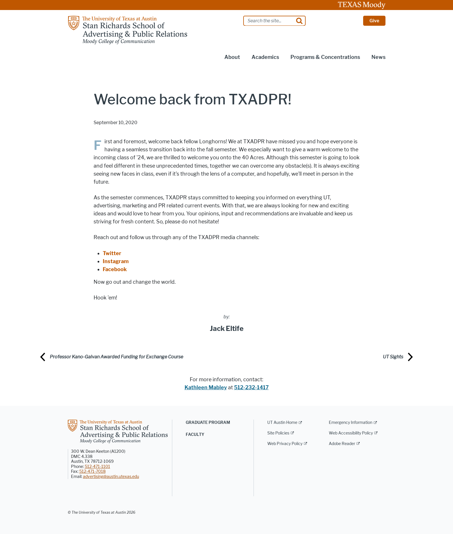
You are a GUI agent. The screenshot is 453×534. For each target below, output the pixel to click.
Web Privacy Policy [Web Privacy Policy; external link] (284, 443)
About (232, 57)
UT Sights (393, 357)
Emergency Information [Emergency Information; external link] (350, 422)
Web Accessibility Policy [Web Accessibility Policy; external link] (351, 433)
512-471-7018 (92, 471)
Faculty (195, 434)
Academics (265, 57)
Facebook (115, 269)
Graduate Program (208, 422)
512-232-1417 (251, 387)
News (378, 57)
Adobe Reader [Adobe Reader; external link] (342, 443)
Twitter (112, 253)
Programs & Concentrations (325, 57)
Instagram (116, 261)
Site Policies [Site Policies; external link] (278, 433)
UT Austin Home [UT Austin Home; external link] (282, 422)
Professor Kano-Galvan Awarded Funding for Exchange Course (116, 357)
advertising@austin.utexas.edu (111, 476)
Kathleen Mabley (206, 387)
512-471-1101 (97, 466)
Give (374, 20)
